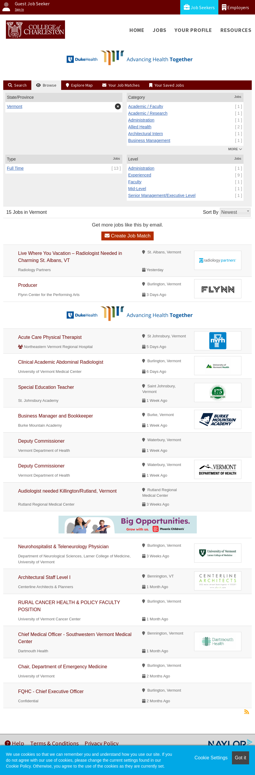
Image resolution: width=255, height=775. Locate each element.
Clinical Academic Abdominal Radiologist (60, 362)
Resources (235, 30)
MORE (235, 149)
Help (14, 743)
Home (136, 30)
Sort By (210, 212)
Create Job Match (128, 236)
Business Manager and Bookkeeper (55, 415)
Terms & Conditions (54, 743)
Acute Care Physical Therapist (50, 337)
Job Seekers (199, 7)
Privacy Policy (101, 743)
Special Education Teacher (46, 387)
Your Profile (193, 30)
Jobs (159, 30)
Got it (240, 757)
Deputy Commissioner (41, 441)
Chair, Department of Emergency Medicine (62, 666)
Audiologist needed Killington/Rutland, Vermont (67, 491)
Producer (27, 285)
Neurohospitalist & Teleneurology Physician (63, 546)
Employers (235, 7)
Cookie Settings (211, 757)
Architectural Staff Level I (44, 577)
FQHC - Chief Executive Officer (51, 691)
